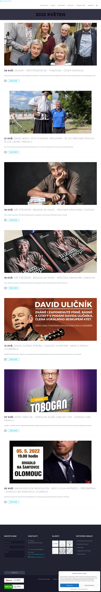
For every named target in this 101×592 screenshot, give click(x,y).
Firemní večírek (81, 554)
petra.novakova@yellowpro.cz (36, 554)
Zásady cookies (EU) (58, 579)
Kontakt (90, 5)
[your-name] (14, 542)
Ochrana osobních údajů (82, 589)
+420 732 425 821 (38, 549)
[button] (5, 81)
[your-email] (14, 547)
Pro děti (71, 5)
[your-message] (14, 554)
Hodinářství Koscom (82, 544)
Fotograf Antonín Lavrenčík (84, 541)
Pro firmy (61, 5)
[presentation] (16, 564)
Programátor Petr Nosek (84, 551)
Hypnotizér (80, 547)
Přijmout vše (70, 585)
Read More (13, 81)
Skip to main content (5, 1)
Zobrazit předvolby (89, 585)
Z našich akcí (80, 5)
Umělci (53, 5)
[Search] (96, 5)
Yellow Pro (44, 5)
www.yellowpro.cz (40, 557)
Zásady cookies (73, 589)
